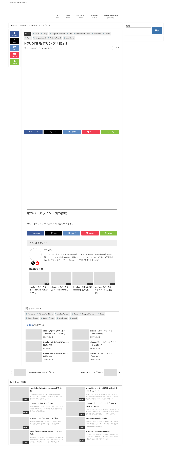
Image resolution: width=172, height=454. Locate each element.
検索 (128, 26)
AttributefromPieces (85, 33)
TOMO (117, 48)
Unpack (110, 33)
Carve (37, 33)
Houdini (28, 33)
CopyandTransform (59, 33)
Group (45, 33)
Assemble (99, 33)
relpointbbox (71, 38)
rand (71, 33)
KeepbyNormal (41, 38)
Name (29, 38)
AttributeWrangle (57, 38)
